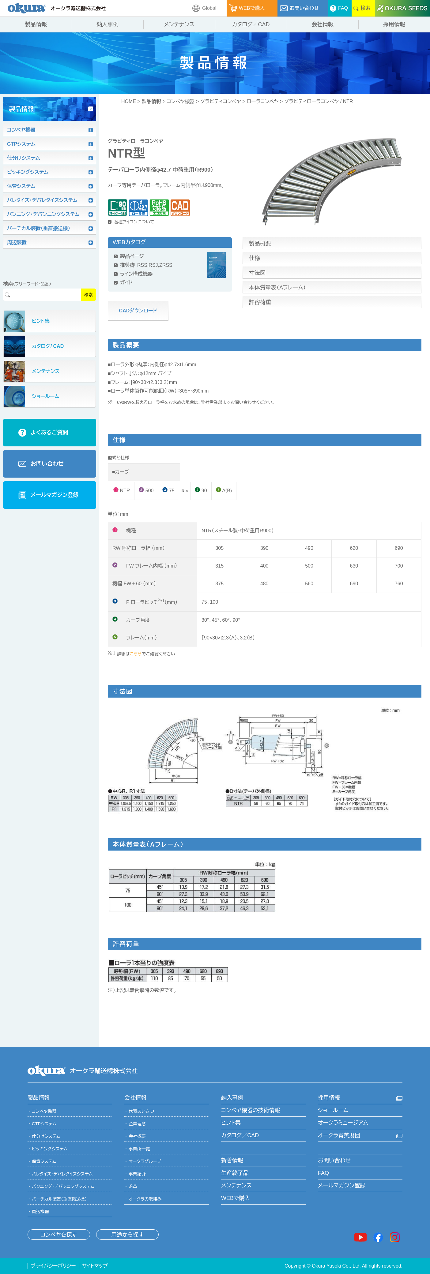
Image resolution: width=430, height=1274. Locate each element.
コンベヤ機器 (180, 101)
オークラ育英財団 (339, 1135)
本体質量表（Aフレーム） (277, 288)
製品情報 (151, 101)
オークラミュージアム (343, 1123)
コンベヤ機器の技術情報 (250, 1110)
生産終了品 (235, 1173)
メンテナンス (236, 1186)
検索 (88, 294)
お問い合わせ (334, 1160)
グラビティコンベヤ (220, 101)
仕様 (254, 258)
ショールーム (333, 1110)
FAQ (323, 1173)
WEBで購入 (235, 1198)
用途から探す (127, 1235)
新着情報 (232, 1160)
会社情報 (135, 1098)
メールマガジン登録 (341, 1186)
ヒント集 (231, 1123)
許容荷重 (260, 302)
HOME (128, 101)
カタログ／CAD (240, 1135)
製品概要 (260, 243)
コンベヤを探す (58, 1235)
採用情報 (329, 1098)
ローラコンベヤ (262, 101)
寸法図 (257, 273)
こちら (136, 653)
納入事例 (232, 1098)
